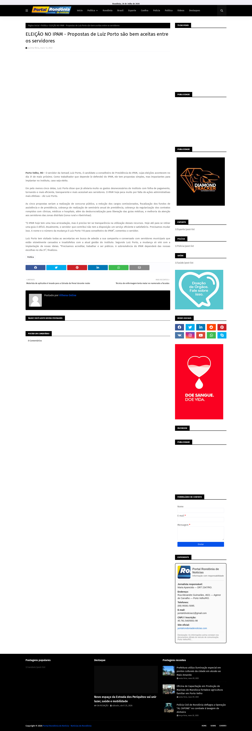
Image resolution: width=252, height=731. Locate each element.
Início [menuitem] (80, 10)
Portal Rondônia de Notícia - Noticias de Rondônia (67, 726)
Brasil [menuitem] (120, 10)
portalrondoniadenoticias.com (192, 628)
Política (44, 25)
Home (204, 726)
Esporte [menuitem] (132, 10)
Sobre (213, 726)
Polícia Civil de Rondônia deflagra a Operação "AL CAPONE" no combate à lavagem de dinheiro (201, 708)
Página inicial (34, 25)
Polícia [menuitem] (156, 10)
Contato (222, 726)
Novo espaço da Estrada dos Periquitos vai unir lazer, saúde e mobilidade (125, 699)
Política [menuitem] (91, 10)
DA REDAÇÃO (102, 705)
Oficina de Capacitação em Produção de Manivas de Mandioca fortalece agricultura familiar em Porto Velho (200, 690)
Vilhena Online (67, 295)
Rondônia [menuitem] (108, 10)
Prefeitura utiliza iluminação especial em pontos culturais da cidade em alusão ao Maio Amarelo (199, 671)
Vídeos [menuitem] (180, 10)
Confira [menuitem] (144, 10)
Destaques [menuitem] (194, 10)
